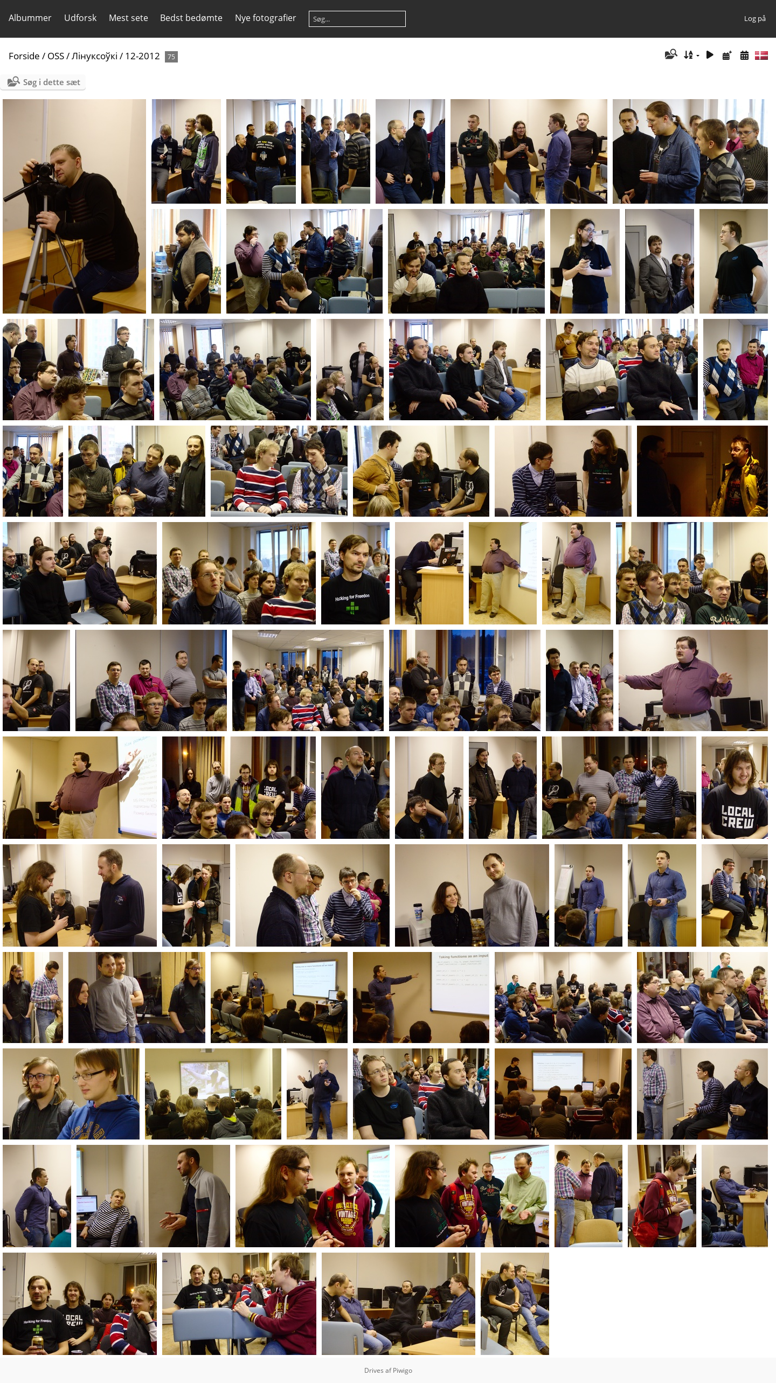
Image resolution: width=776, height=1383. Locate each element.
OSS (55, 56)
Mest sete (128, 18)
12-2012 (142, 56)
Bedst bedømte (191, 18)
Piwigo (402, 1370)
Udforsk (80, 18)
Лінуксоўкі (94, 56)
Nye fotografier (265, 18)
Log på (755, 18)
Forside (24, 56)
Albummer (30, 18)
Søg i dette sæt (51, 82)
